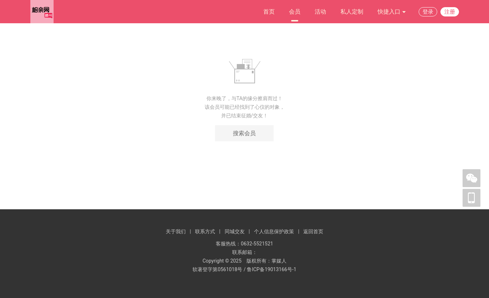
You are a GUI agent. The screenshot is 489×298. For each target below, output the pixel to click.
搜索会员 (244, 133)
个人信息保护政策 (274, 231)
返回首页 (313, 231)
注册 (449, 12)
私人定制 (351, 11)
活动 (320, 11)
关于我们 (176, 231)
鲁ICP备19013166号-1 (271, 269)
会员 (294, 11)
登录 (428, 12)
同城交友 (235, 231)
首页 (269, 11)
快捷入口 (392, 12)
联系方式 (205, 231)
